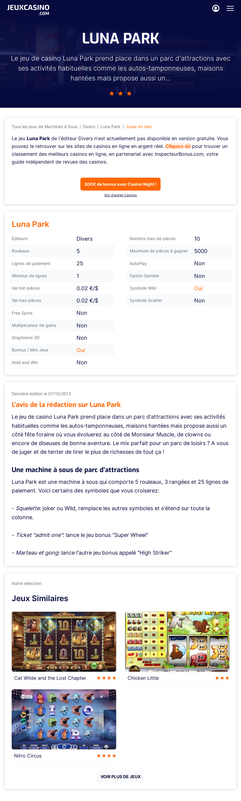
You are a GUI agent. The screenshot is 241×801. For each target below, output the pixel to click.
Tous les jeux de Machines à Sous (44, 126)
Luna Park (110, 126)
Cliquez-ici (178, 146)
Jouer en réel (138, 126)
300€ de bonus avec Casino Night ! (120, 184)
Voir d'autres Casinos (120, 195)
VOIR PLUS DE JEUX (121, 776)
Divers (89, 126)
